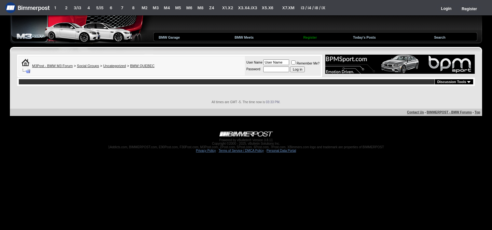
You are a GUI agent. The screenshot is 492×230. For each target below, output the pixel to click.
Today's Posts (364, 37)
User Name (254, 62)
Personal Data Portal (281, 150)
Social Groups (88, 66)
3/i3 (77, 7)
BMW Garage (169, 37)
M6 (189, 7)
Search (440, 37)
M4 (167, 7)
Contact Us (415, 112)
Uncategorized (114, 66)
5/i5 (100, 7)
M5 (178, 7)
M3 (156, 7)
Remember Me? (305, 63)
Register (469, 9)
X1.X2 (227, 7)
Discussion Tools (451, 82)
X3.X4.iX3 (247, 7)
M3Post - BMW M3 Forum (52, 66)
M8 (200, 7)
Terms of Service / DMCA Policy (241, 150)
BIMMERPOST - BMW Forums (449, 112)
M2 (145, 7)
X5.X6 (267, 7)
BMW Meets (244, 37)
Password (253, 69)
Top (477, 112)
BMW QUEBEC (142, 66)
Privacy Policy (206, 150)
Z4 (211, 7)
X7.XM (288, 7)
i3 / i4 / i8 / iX (313, 7)
